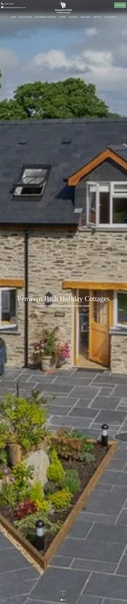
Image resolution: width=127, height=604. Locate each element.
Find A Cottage (25, 17)
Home (13, 17)
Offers (62, 17)
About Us (97, 17)
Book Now (120, 5)
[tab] (61, 600)
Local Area (85, 17)
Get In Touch (110, 17)
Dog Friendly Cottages (45, 17)
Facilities (73, 17)
